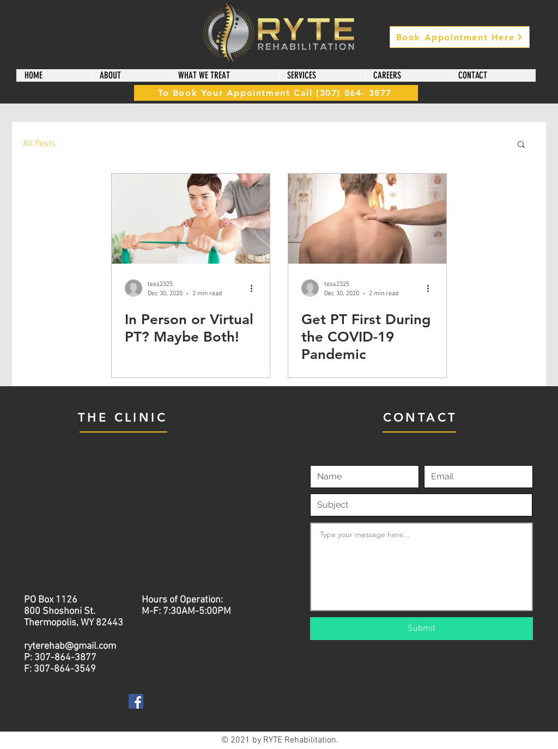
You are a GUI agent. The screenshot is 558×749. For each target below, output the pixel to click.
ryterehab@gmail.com (70, 646)
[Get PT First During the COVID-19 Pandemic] (367, 219)
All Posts (39, 143)
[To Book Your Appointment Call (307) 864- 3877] (276, 93)
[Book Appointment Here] (460, 37)
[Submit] (421, 628)
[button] (130, 75)
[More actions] (255, 288)
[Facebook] (136, 701)
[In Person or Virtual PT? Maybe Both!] (191, 219)
